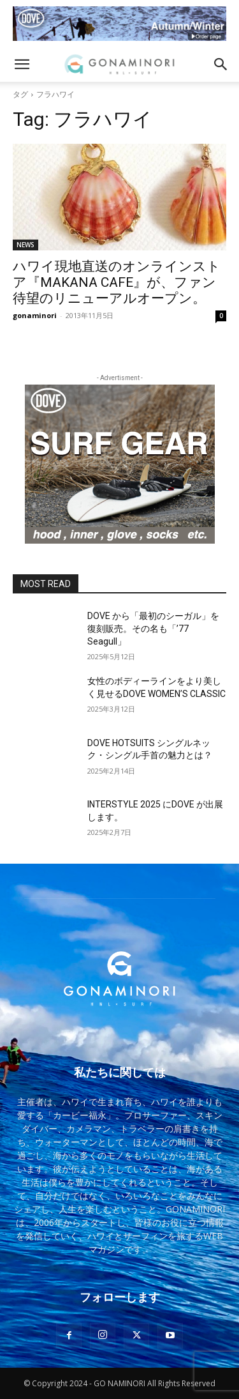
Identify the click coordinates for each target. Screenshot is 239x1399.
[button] (21, 64)
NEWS (25, 244)
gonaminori (35, 315)
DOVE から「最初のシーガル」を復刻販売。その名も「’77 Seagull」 (153, 628)
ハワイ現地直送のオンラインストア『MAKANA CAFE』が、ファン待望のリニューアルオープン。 (117, 282)
